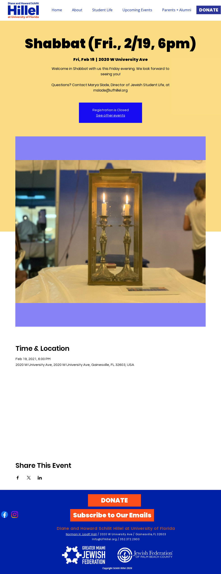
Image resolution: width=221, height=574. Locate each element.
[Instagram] (14, 514)
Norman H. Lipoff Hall (81, 534)
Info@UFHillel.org (104, 539)
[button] (102, 10)
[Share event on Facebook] (18, 478)
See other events (110, 115)
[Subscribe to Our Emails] (112, 515)
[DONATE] (208, 9)
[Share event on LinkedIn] (40, 478)
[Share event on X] (29, 478)
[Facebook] (4, 514)
